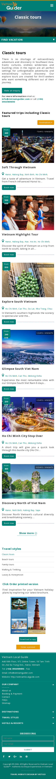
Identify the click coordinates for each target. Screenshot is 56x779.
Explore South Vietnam (19, 301)
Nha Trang (41, 308)
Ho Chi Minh (42, 174)
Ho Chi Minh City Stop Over (22, 435)
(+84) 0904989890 (15, 668)
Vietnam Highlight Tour (20, 234)
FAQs (4, 699)
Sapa (38, 510)
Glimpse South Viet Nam (20, 368)
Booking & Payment (12, 693)
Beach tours (8, 559)
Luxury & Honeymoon (12, 574)
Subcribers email (28, 733)
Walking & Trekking (11, 569)
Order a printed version (28, 647)
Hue (27, 241)
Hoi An (33, 241)
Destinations (45, 122)
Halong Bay (17, 174)
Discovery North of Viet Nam (23, 503)
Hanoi (8, 174)
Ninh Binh (29, 174)
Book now (9, 187)
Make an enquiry (12, 90)
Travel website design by (23, 774)
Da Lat (31, 308)
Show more (28, 533)
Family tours (8, 564)
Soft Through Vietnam (19, 167)
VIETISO (42, 774)
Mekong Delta (35, 376)
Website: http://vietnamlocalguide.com (20, 677)
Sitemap (6, 703)
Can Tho (22, 308)
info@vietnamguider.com (20, 673)
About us (6, 690)
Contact (6, 696)
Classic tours (8, 554)
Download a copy (28, 639)
